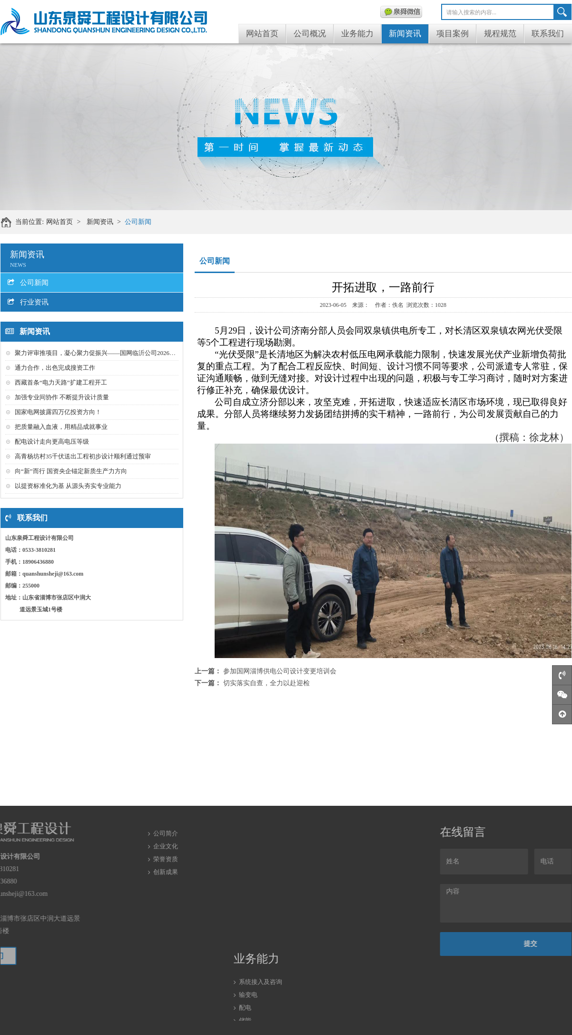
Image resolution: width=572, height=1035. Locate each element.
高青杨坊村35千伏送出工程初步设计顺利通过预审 (83, 456)
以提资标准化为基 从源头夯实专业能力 (68, 485)
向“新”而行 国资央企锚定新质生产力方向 (71, 471)
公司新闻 (142, 221)
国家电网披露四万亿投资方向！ (58, 412)
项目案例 (452, 33)
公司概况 (310, 33)
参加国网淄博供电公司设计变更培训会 (279, 671)
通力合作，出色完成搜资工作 (55, 367)
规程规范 (500, 33)
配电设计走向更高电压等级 (52, 441)
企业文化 (165, 826)
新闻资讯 (405, 33)
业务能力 (357, 33)
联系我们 (548, 33)
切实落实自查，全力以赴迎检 (266, 683)
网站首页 (262, 33)
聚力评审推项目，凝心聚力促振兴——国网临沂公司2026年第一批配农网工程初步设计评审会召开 (148, 352)
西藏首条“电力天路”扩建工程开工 (61, 382)
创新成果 (165, 852)
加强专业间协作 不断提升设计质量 (62, 397)
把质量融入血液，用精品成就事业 (61, 426)
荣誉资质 (165, 839)
